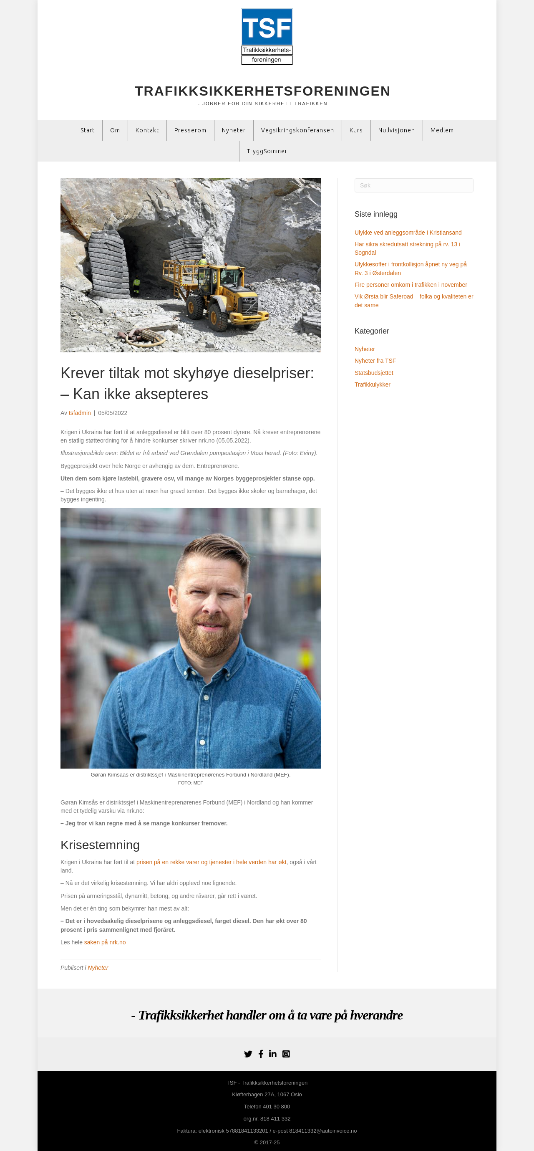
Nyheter (234, 130)
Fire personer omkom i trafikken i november (411, 284)
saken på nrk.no (105, 942)
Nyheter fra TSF (375, 360)
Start (88, 130)
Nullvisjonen (396, 130)
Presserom (190, 130)
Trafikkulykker (372, 384)
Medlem (442, 130)
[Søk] (414, 185)
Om (115, 130)
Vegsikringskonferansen (297, 130)
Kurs (356, 130)
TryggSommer (267, 151)
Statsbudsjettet (374, 372)
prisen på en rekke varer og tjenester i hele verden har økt (211, 862)
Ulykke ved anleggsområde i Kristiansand (408, 232)
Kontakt (147, 130)
